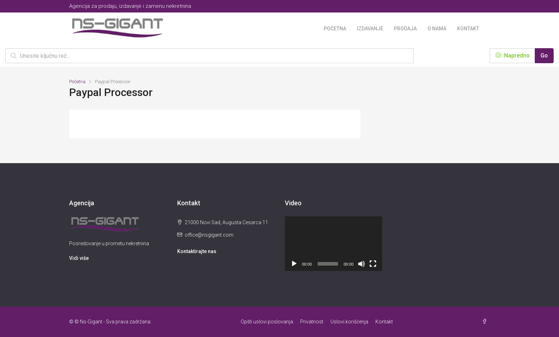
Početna (335, 28)
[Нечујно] (361, 263)
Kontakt (468, 28)
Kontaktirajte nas (196, 251)
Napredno (513, 55)
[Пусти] (294, 263)
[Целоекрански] (372, 263)
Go (544, 55)
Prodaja (405, 28)
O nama (436, 28)
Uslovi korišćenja (349, 322)
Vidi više (79, 258)
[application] (333, 243)
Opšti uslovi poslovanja (267, 322)
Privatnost (311, 322)
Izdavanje (370, 28)
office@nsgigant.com (209, 235)
